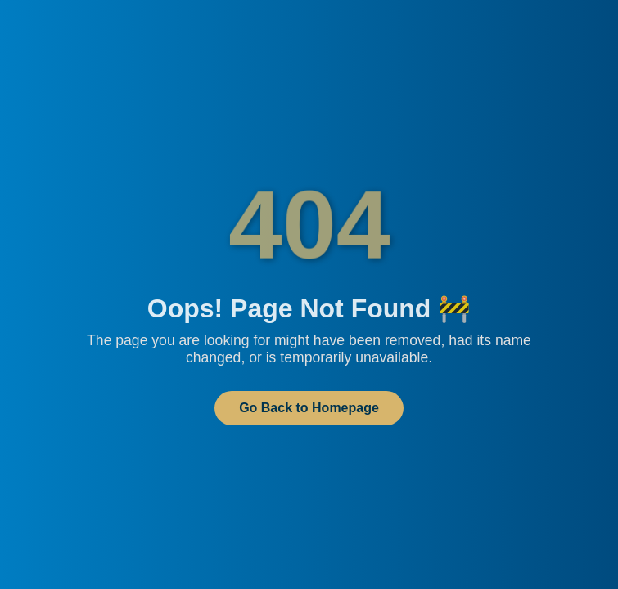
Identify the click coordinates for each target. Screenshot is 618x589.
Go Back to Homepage (309, 408)
